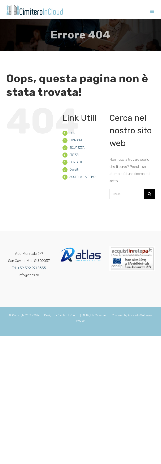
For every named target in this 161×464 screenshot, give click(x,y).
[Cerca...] (126, 194)
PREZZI (74, 155)
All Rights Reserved (96, 315)
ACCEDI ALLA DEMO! (82, 177)
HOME (73, 133)
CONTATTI (75, 162)
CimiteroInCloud (68, 315)
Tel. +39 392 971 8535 (29, 268)
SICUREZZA (76, 148)
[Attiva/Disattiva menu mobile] (152, 11)
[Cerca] (149, 194)
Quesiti (74, 169)
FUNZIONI (75, 140)
